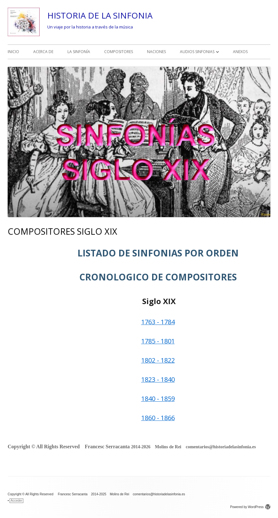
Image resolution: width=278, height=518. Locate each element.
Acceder (16, 500)
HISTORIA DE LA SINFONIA (99, 15)
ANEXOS (240, 51)
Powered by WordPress (250, 507)
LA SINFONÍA (78, 51)
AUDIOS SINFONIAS (197, 51)
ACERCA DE (43, 51)
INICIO (13, 51)
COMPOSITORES (118, 51)
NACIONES (156, 51)
